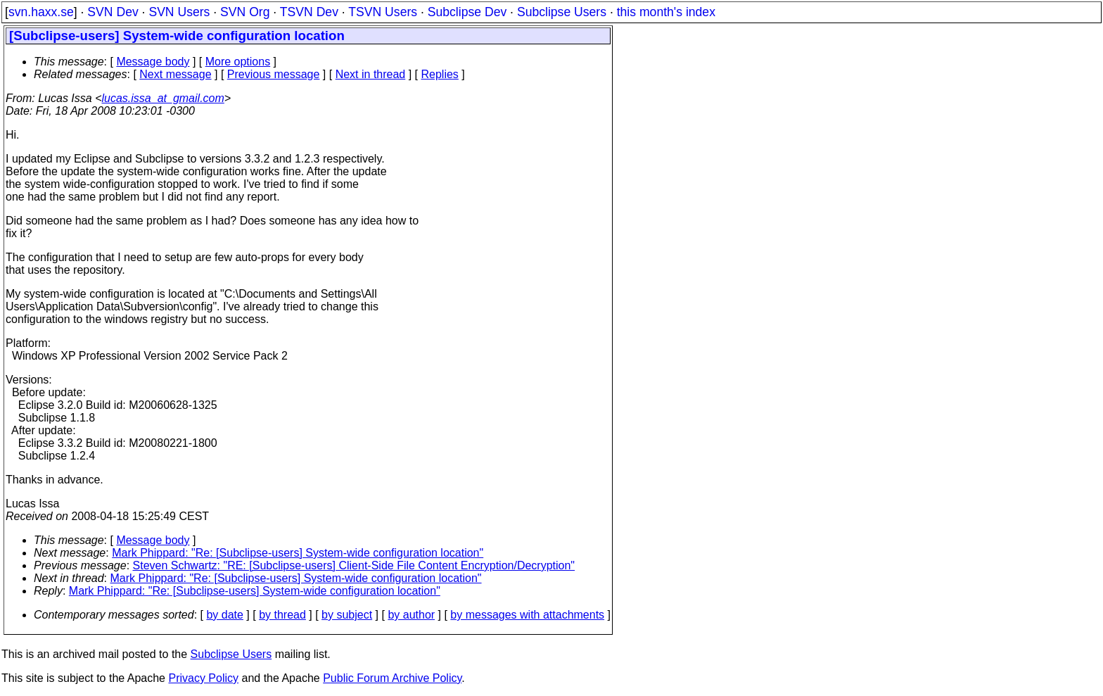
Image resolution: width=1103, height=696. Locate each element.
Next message (175, 74)
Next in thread (371, 74)
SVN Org (244, 12)
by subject (346, 615)
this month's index (666, 12)
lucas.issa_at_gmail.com (163, 98)
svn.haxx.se (41, 12)
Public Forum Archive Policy (392, 678)
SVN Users (179, 12)
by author (411, 615)
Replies (440, 74)
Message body (152, 62)
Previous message (273, 74)
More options (238, 62)
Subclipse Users (561, 12)
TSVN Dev (309, 12)
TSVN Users (382, 12)
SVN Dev (112, 12)
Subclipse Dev (467, 12)
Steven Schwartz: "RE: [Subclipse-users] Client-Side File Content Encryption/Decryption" (354, 565)
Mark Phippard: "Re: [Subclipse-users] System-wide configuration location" (297, 553)
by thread (282, 615)
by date (224, 615)
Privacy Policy (203, 678)
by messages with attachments (527, 615)
